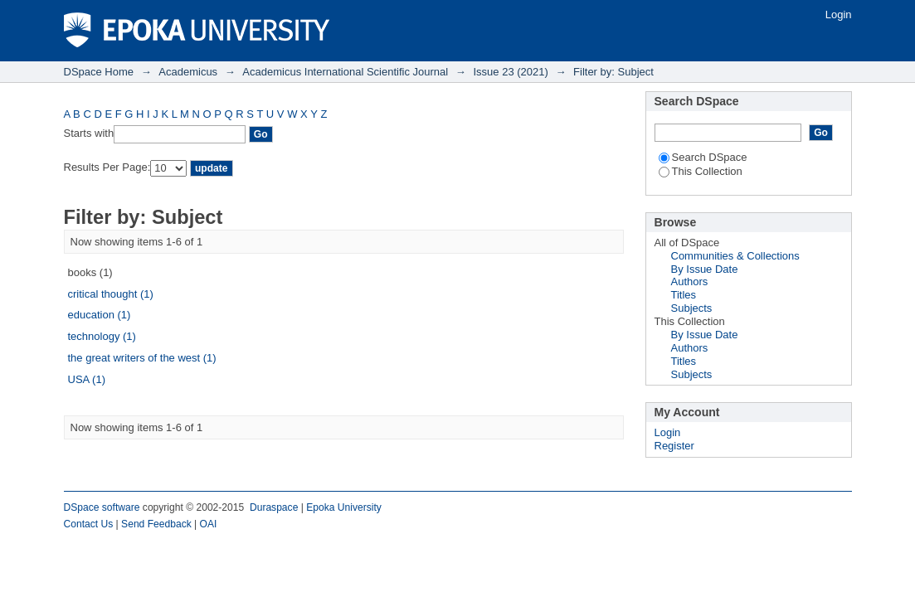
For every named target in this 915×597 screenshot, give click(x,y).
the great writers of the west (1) (142, 358)
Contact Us (89, 524)
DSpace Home (99, 72)
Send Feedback (156, 524)
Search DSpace (703, 157)
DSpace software (102, 507)
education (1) (99, 314)
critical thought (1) (110, 294)
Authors (689, 281)
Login (838, 14)
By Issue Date (704, 269)
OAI (208, 524)
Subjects (692, 308)
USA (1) (87, 379)
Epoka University (344, 507)
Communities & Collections (735, 256)
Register (674, 445)
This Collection (700, 171)
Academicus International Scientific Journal (345, 72)
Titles (684, 295)
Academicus (187, 72)
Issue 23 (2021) (510, 72)
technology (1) (102, 336)
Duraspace (274, 507)
